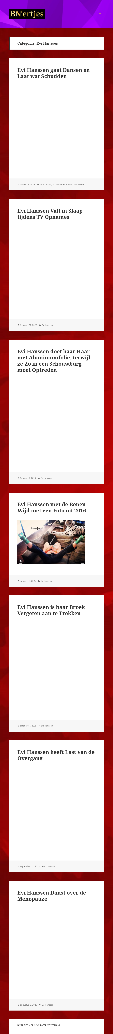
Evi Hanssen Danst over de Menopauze (51, 895)
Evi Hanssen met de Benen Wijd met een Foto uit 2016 (51, 507)
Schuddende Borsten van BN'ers (68, 184)
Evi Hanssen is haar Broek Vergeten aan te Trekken (51, 610)
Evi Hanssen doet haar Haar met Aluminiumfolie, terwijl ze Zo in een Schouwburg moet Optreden (53, 360)
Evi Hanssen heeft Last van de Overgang (56, 755)
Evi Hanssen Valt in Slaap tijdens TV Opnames (50, 213)
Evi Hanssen (45, 184)
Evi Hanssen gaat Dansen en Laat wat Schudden (53, 72)
